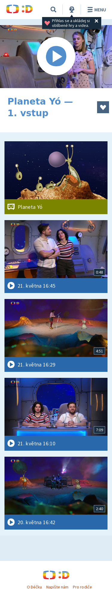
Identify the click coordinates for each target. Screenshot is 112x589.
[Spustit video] (56, 56)
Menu (95, 9)
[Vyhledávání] (53, 9)
